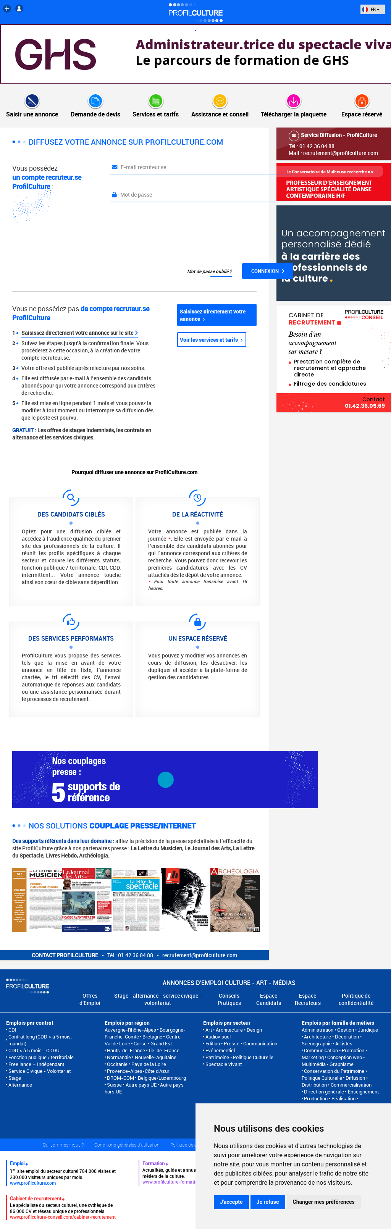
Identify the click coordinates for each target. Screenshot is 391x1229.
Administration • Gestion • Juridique (340, 1029)
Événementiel (220, 1050)
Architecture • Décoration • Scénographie (332, 1040)
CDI (12, 1029)
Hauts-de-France (126, 1050)
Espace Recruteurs (308, 999)
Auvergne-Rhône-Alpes (130, 1029)
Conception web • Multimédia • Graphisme (333, 1061)
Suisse (114, 1084)
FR (371, 9)
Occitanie (117, 1064)
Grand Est (161, 1043)
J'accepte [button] (231, 1202)
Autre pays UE (141, 1084)
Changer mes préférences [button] (324, 1202)
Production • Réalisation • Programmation (330, 1102)
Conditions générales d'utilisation (127, 1145)
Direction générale (324, 1091)
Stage (14, 1077)
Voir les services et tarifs (211, 339)
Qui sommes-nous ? (63, 1145)
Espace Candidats (268, 999)
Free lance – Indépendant (36, 1064)
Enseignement (363, 1091)
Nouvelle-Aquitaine (155, 1057)
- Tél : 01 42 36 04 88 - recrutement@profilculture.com (134, 955)
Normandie (119, 1057)
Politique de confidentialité (356, 999)
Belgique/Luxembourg (162, 1077)
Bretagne (152, 1036)
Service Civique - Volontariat (39, 1071)
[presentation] (168, 233)
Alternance (20, 1084)
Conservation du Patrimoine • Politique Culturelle (334, 1074)
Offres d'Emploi (89, 999)
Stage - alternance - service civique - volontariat (158, 999)
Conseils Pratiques (229, 999)
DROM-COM (120, 1077)
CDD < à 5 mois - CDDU (34, 1050)
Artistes (343, 1043)
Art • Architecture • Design (233, 1029)
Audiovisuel (218, 1036)
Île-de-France (164, 1050)
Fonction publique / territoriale (41, 1057)
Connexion (267, 271)
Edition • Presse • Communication (241, 1043)
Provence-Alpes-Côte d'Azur (138, 1071)
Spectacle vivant (223, 1064)
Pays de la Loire (148, 1064)
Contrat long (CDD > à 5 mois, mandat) (40, 1040)
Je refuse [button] (268, 1202)
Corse (140, 1043)
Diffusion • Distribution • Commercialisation (337, 1081)
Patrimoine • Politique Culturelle (239, 1057)
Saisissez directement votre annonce (213, 315)
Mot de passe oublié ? (209, 271)
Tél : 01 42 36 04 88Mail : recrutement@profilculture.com (334, 144)
